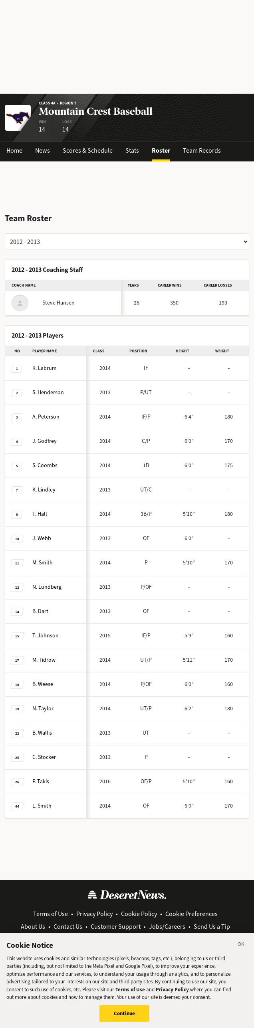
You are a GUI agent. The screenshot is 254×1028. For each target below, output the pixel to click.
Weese (42, 684)
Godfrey (44, 441)
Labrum (44, 368)
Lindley (44, 489)
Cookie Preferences (191, 914)
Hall (39, 514)
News (42, 150)
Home (14, 150)
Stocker (44, 757)
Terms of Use (50, 914)
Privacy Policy (94, 914)
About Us (33, 926)
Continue (124, 1018)
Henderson (48, 392)
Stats (132, 150)
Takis (40, 781)
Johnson (45, 635)
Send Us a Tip (212, 926)
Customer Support (116, 926)
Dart (40, 611)
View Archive (128, 936)
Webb (41, 538)
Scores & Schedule (88, 150)
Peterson (46, 417)
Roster (161, 150)
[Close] (241, 950)
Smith (42, 562)
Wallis (42, 733)
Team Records (202, 150)
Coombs (45, 465)
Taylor (43, 708)
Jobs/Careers (167, 926)
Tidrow (44, 660)
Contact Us (68, 926)
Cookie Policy (139, 914)
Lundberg (47, 587)
